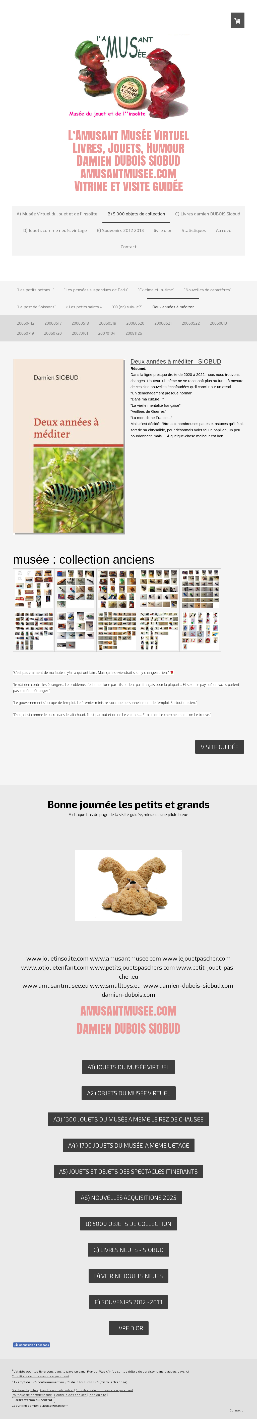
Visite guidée (219, 746)
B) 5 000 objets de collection (136, 213)
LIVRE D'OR (128, 1328)
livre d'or (163, 230)
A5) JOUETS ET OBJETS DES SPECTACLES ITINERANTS (128, 1171)
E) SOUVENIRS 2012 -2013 (128, 1302)
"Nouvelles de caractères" (207, 289)
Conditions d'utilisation (57, 1390)
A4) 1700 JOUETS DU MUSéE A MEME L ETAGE (128, 1145)
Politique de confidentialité (32, 1395)
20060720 (53, 333)
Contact (129, 246)
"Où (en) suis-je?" (127, 306)
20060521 (163, 323)
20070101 (80, 333)
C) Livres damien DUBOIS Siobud (207, 213)
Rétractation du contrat (33, 1400)
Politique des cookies (70, 1395)
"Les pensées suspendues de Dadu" (96, 289)
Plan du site (97, 1395)
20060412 (25, 323)
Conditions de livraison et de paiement (40, 1376)
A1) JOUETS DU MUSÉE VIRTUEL (128, 1067)
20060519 (107, 323)
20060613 (218, 323)
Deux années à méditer (173, 306)
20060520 (135, 323)
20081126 (133, 333)
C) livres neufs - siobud (128, 1249)
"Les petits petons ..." (35, 289)
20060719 (25, 333)
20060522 (191, 323)
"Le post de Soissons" (36, 306)
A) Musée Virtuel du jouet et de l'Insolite (57, 213)
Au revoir (225, 230)
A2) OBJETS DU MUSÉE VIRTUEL (128, 1093)
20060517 (52, 323)
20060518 (80, 323)
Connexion (237, 1410)
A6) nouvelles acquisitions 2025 (128, 1197)
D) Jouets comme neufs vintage (55, 230)
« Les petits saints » (84, 306)
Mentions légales (25, 1390)
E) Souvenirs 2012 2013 (120, 230)
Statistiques (194, 230)
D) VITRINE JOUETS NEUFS (128, 1275)
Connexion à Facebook (31, 1345)
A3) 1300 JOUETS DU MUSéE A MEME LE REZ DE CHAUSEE (128, 1119)
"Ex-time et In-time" (156, 289)
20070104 (106, 333)
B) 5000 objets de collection (128, 1223)
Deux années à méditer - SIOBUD (176, 361)
